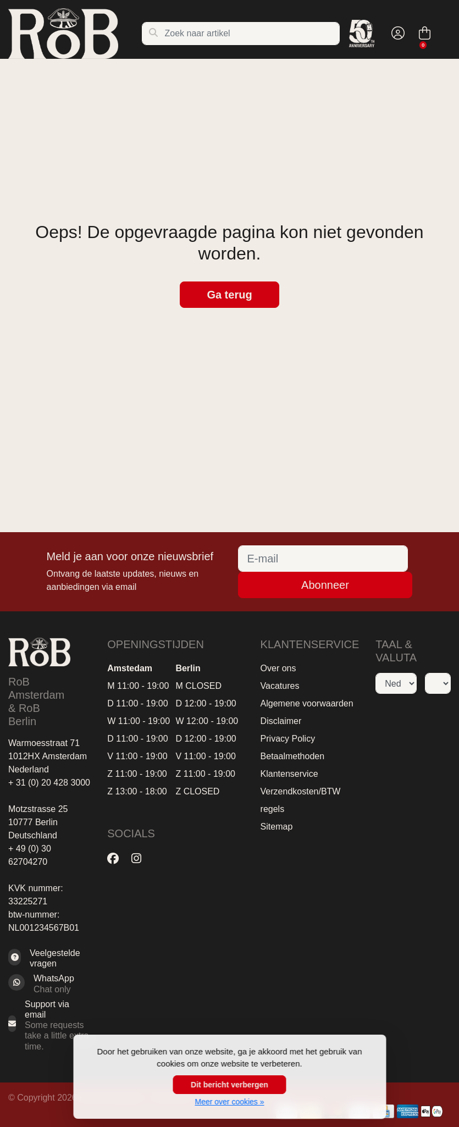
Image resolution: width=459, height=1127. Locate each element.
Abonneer (325, 585)
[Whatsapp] (49, 983)
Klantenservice (289, 773)
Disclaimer (281, 721)
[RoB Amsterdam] (74, 33)
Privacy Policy (288, 738)
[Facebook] (117, 858)
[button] (396, 33)
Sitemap (277, 826)
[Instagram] (140, 858)
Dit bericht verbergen (229, 1084)
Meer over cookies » (229, 1101)
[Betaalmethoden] (407, 1111)
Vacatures (280, 685)
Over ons (278, 668)
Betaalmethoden (293, 756)
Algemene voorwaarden (307, 703)
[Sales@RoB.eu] (49, 1025)
